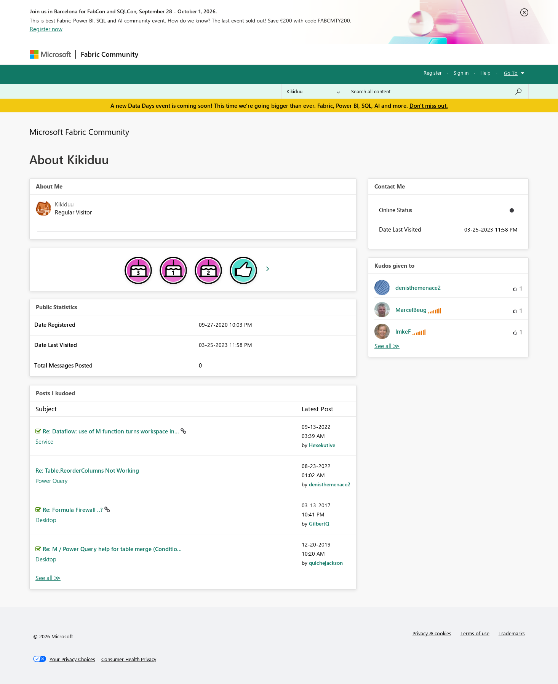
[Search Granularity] (313, 91)
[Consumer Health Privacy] (128, 659)
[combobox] (437, 91)
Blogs (288, 54)
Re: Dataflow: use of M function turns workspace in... (112, 431)
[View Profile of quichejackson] (326, 562)
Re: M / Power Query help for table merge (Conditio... (112, 549)
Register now (46, 29)
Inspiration (189, 54)
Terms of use (474, 633)
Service (44, 441)
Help (485, 72)
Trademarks (512, 633)
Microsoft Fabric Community (79, 131)
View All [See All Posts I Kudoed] (48, 578)
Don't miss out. (428, 105)
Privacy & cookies (432, 633)
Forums (155, 54)
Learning (317, 54)
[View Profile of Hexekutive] (322, 445)
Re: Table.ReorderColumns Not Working (87, 470)
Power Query (51, 480)
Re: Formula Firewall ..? (73, 509)
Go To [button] (511, 73)
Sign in (461, 72)
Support (350, 54)
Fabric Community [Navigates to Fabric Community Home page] (109, 54)
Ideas (220, 54)
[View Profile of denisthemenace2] (329, 484)
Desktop (45, 520)
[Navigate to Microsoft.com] (50, 54)
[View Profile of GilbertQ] (319, 523)
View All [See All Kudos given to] (387, 346)
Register (433, 72)
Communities (254, 54)
